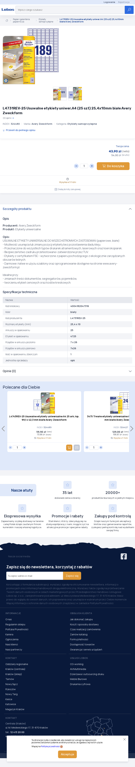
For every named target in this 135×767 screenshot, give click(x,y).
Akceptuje (67, 754)
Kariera (9, 634)
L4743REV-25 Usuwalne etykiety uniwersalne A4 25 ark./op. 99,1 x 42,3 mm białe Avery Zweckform (44, 418)
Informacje (13, 613)
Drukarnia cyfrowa (80, 684)
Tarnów (9, 679)
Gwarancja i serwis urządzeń (86, 649)
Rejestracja (124, 2)
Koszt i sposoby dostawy (84, 624)
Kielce (8, 699)
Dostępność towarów (82, 644)
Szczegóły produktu (17, 209)
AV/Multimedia (78, 669)
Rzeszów (10, 689)
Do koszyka (113, 166)
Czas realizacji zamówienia (85, 629)
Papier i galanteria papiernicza (21, 20)
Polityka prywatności (50, 746)
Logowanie (109, 2)
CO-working (76, 664)
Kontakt (11, 658)
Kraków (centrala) (15, 669)
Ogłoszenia (11, 639)
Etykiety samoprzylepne (46, 20)
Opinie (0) (9, 371)
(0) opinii (8, 118)
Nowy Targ (11, 694)
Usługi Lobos (79, 658)
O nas (8, 619)
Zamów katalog (78, 634)
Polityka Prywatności (16, 629)
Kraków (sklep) (13, 674)
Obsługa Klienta (81, 613)
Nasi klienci (11, 644)
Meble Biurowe (78, 679)
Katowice (10, 704)
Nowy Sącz (11, 684)
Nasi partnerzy (13, 649)
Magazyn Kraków (14, 709)
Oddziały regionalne (16, 664)
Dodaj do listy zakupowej (67, 189)
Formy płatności (79, 639)
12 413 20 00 (17, 732)
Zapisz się (72, 576)
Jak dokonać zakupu (81, 619)
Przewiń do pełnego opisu (19, 130)
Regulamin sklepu (15, 624)
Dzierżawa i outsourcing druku (87, 674)
